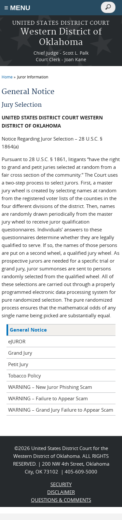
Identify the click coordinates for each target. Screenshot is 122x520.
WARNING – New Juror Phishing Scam (50, 387)
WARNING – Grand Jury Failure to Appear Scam (60, 409)
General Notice (28, 329)
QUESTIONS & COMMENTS (61, 500)
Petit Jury (18, 364)
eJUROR (16, 341)
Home (7, 76)
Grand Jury (20, 352)
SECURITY (61, 484)
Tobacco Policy (24, 375)
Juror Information (32, 76)
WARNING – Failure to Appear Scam (48, 398)
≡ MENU (17, 7)
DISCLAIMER (61, 492)
